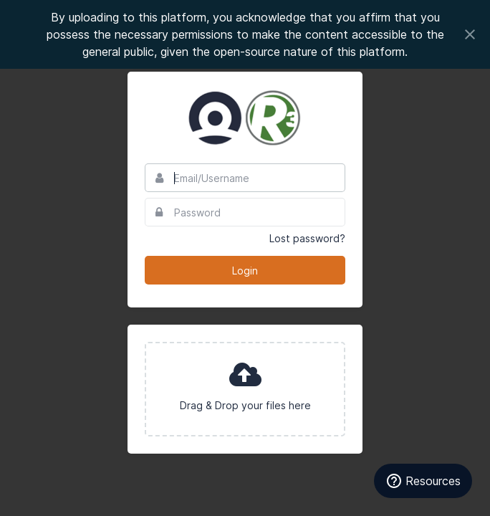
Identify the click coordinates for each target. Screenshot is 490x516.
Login (245, 270)
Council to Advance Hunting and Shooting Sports (245, 117)
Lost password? (307, 238)
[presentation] (245, 389)
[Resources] (423, 481)
